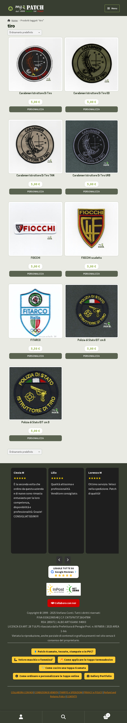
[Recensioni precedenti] (59, 560)
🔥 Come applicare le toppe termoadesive (86, 659)
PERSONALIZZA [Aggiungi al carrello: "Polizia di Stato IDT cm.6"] (91, 356)
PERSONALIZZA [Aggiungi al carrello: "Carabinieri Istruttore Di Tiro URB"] (91, 191)
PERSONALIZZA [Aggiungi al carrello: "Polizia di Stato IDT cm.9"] (35, 438)
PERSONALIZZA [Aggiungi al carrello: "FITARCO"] (35, 356)
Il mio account (21, 717)
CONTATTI (72, 696)
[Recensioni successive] (68, 560)
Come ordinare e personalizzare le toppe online (47, 676)
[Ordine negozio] (24, 32)
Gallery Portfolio (99, 676)
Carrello (97, 714)
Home (15, 20)
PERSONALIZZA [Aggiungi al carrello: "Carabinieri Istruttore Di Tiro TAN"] (35, 191)
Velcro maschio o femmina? (33, 659)
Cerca (63, 717)
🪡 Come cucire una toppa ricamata (63, 668)
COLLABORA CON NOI (22, 692)
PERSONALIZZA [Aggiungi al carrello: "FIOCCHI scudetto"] (91, 273)
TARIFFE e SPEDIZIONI (71, 692)
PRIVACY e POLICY (93, 692)
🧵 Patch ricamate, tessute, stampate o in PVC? (63, 651)
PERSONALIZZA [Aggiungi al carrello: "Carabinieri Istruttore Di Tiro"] (35, 109)
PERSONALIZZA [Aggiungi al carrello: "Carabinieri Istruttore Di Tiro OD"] (91, 109)
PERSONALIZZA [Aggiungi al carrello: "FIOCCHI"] (35, 273)
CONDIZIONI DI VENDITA (46, 692)
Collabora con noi (63, 603)
